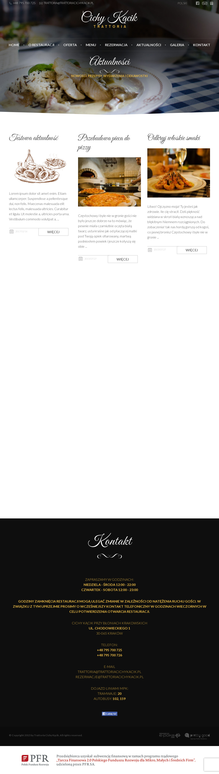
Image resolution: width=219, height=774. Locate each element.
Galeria (177, 45)
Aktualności (148, 45)
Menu (91, 45)
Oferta (70, 45)
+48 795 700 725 (24, 3)
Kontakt (201, 45)
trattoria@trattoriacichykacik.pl (69, 3)
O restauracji (41, 45)
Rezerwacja (116, 45)
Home (14, 45)
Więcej (53, 235)
